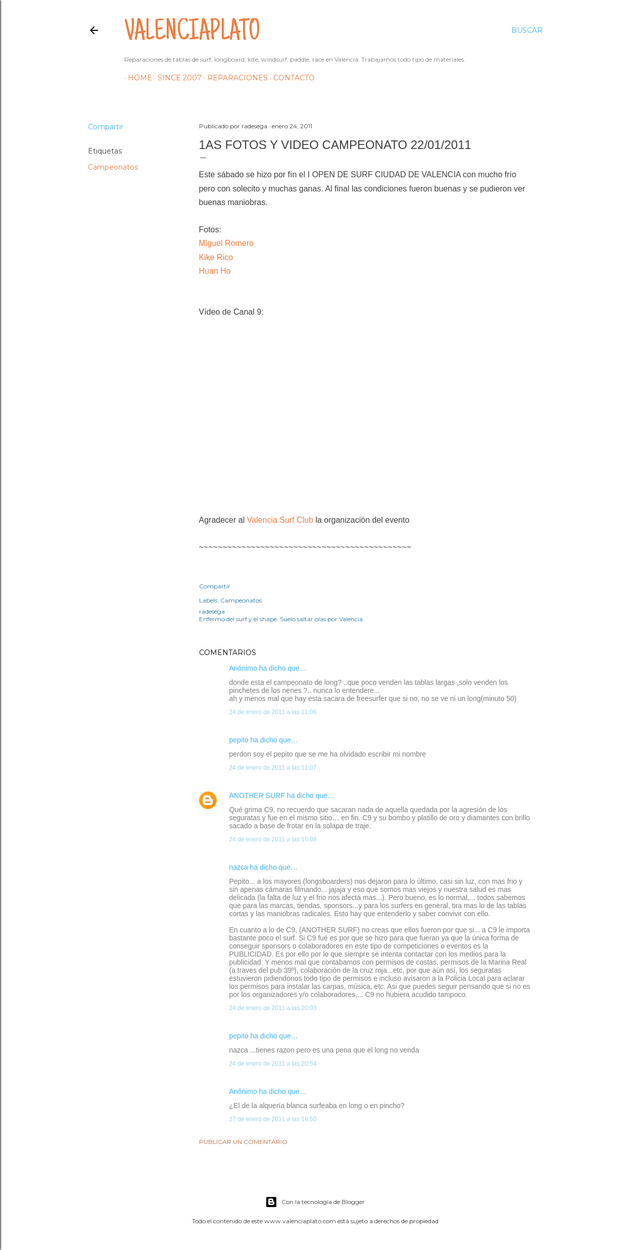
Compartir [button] (105, 126)
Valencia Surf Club (280, 520)
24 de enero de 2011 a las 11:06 (273, 712)
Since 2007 (176, 77)
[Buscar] (527, 30)
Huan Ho (215, 271)
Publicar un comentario (243, 1141)
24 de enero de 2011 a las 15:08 (273, 839)
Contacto (290, 77)
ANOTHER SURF (257, 795)
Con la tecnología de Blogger (315, 1202)
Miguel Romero (226, 243)
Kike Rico (216, 257)
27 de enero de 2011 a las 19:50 (273, 1119)
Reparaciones (234, 77)
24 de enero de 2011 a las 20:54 (273, 1063)
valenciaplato (192, 33)
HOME (136, 77)
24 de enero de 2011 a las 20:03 (273, 1008)
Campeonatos (113, 167)
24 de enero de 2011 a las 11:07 (273, 767)
